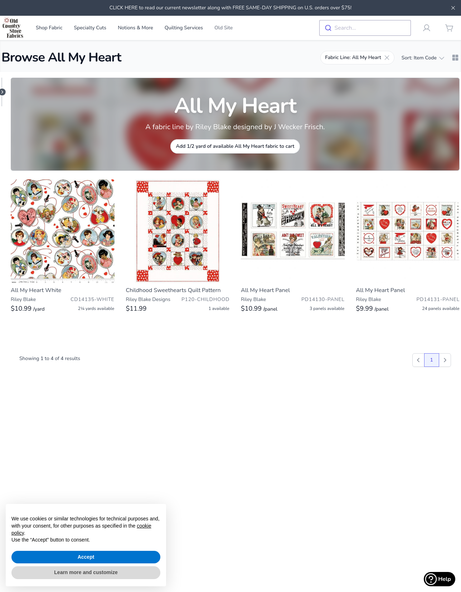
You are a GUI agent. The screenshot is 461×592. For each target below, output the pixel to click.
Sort (423, 58)
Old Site (223, 27)
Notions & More (135, 27)
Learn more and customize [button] (85, 572)
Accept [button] (86, 557)
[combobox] (365, 28)
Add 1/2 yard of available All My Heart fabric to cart (235, 146)
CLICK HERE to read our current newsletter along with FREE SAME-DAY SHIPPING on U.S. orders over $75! (230, 7)
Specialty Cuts (90, 27)
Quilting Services (184, 27)
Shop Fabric (49, 27)
